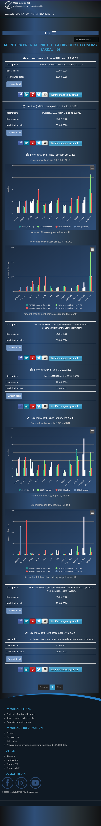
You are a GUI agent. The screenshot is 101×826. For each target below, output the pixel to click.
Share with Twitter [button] (39, 94)
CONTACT (30, 13)
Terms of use (13, 736)
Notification (12, 759)
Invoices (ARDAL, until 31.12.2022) (52, 369)
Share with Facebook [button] (20, 94)
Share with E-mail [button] (45, 94)
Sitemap (11, 756)
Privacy (10, 732)
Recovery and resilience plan (21, 718)
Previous (44, 687)
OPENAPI (20, 13)
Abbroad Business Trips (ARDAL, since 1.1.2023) (52, 58)
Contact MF (12, 763)
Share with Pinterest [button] (33, 94)
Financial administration (19, 722)
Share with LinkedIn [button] (26, 94)
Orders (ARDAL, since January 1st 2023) (53, 417)
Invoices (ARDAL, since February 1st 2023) (52, 154)
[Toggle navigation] (54, 33)
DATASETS (9, 13)
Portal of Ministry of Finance (21, 714)
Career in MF (13, 767)
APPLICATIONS (43, 13)
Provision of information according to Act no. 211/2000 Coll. (37, 744)
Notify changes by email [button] (64, 95)
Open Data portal (28, 4)
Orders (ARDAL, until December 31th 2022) (53, 632)
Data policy (12, 740)
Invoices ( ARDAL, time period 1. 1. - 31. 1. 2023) (52, 106)
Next (59, 687)
